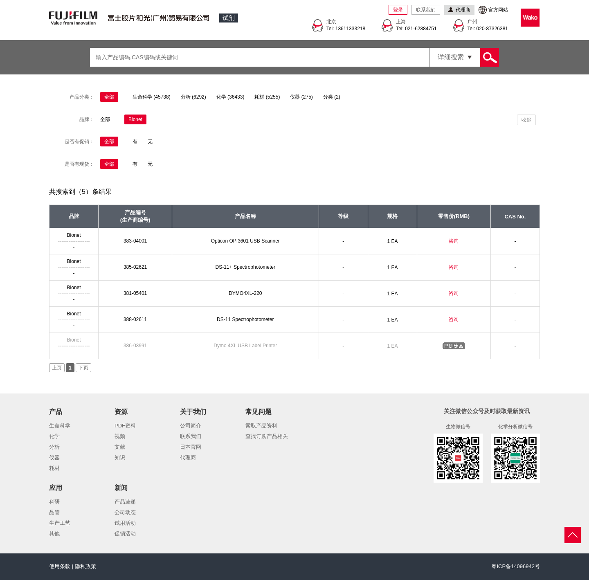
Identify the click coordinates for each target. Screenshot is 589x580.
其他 (54, 534)
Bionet (135, 119)
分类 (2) (331, 97)
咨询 (454, 241)
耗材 (54, 468)
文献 (120, 447)
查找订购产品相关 (266, 436)
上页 (57, 368)
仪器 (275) (301, 97)
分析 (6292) (193, 97)
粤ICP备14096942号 (515, 566)
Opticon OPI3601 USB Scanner (245, 241)
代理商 (188, 457)
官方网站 (498, 10)
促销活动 (125, 534)
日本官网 (190, 447)
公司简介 (190, 426)
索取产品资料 (261, 426)
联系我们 (426, 10)
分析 (54, 447)
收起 (526, 120)
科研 (54, 502)
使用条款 (59, 566)
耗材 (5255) (267, 97)
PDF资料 (125, 426)
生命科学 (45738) (152, 97)
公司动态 (125, 512)
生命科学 (59, 426)
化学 (54, 436)
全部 (109, 97)
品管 (54, 512)
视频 (120, 436)
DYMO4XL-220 (245, 293)
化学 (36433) (230, 97)
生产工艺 (59, 523)
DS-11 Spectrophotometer (245, 319)
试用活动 (125, 523)
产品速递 (125, 502)
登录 (398, 10)
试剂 (229, 17)
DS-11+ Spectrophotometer (245, 267)
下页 (83, 368)
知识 (120, 457)
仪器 (54, 457)
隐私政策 (85, 566)
